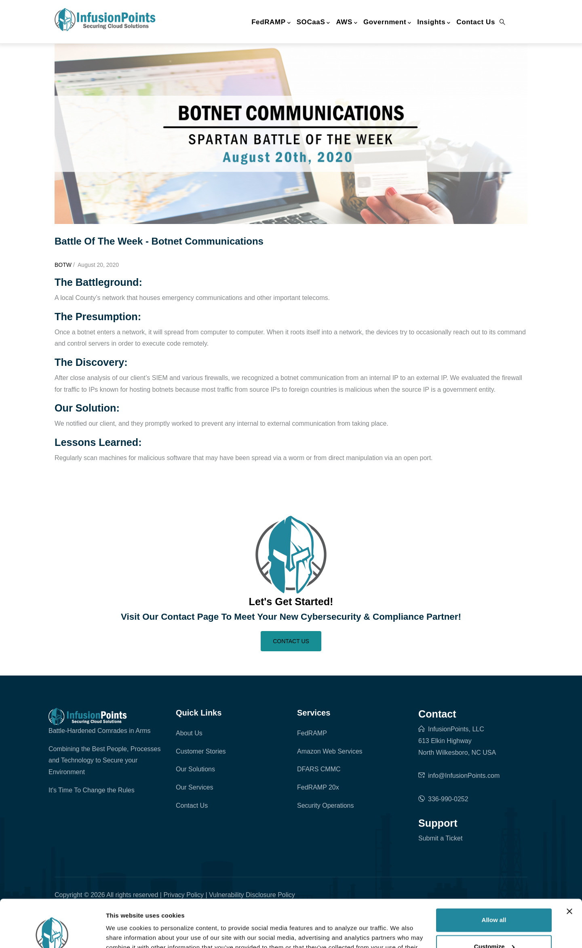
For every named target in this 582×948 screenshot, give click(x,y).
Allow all (494, 872)
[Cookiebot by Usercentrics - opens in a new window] (52, 932)
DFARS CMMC (319, 769)
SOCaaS (313, 22)
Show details (124, 932)
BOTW (63, 265)
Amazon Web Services (330, 751)
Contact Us (475, 22)
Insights (434, 22)
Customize (494, 898)
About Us (189, 733)
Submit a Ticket (440, 838)
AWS (346, 22)
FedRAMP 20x (318, 787)
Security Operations (325, 805)
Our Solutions (195, 769)
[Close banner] (569, 864)
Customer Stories (201, 751)
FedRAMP (271, 22)
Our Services (194, 787)
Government (387, 22)
